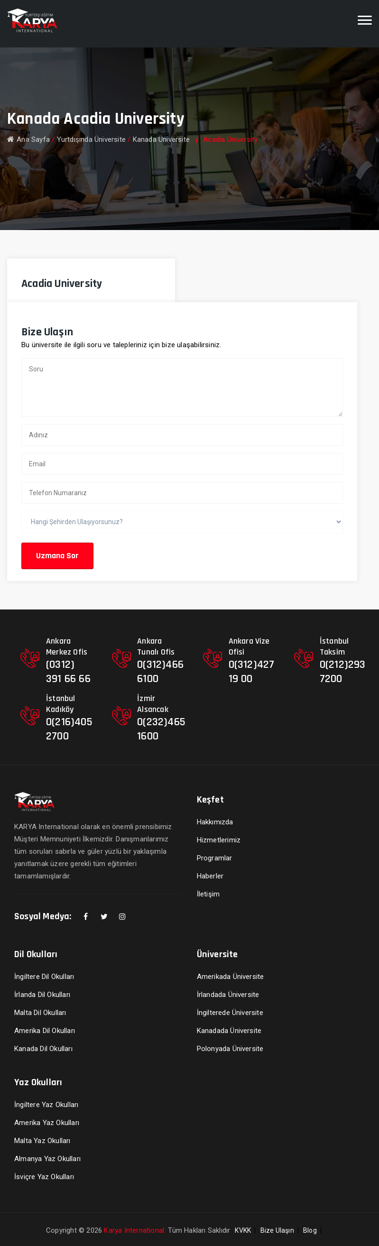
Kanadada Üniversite (229, 1030)
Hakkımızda (215, 822)
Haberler (210, 876)
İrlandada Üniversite (228, 994)
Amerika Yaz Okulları (46, 1122)
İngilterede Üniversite (230, 1012)
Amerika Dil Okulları (44, 1030)
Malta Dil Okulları (40, 1012)
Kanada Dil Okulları (43, 1048)
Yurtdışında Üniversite (91, 139)
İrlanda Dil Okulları (42, 994)
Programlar (214, 858)
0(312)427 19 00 (252, 671)
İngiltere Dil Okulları (44, 976)
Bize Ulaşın (277, 1230)
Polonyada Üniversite (230, 1048)
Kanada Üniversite (161, 139)
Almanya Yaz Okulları (47, 1158)
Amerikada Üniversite (230, 976)
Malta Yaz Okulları (42, 1140)
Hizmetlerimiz (219, 840)
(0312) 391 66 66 (68, 671)
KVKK (243, 1230)
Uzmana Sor (57, 555)
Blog (310, 1230)
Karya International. (135, 1230)
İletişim (208, 894)
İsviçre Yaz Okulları (44, 1176)
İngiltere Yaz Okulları (46, 1104)
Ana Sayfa (28, 139)
